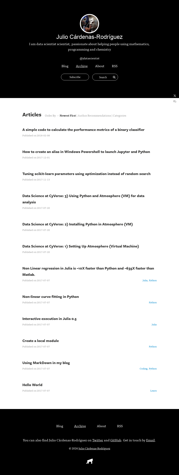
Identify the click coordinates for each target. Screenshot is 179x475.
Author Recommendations (95, 115)
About (99, 65)
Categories (119, 115)
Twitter (97, 440)
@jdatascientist (89, 58)
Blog (65, 65)
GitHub (115, 440)
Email (150, 440)
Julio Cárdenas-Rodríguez (94, 448)
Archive (82, 65)
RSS (114, 65)
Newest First (68, 115)
